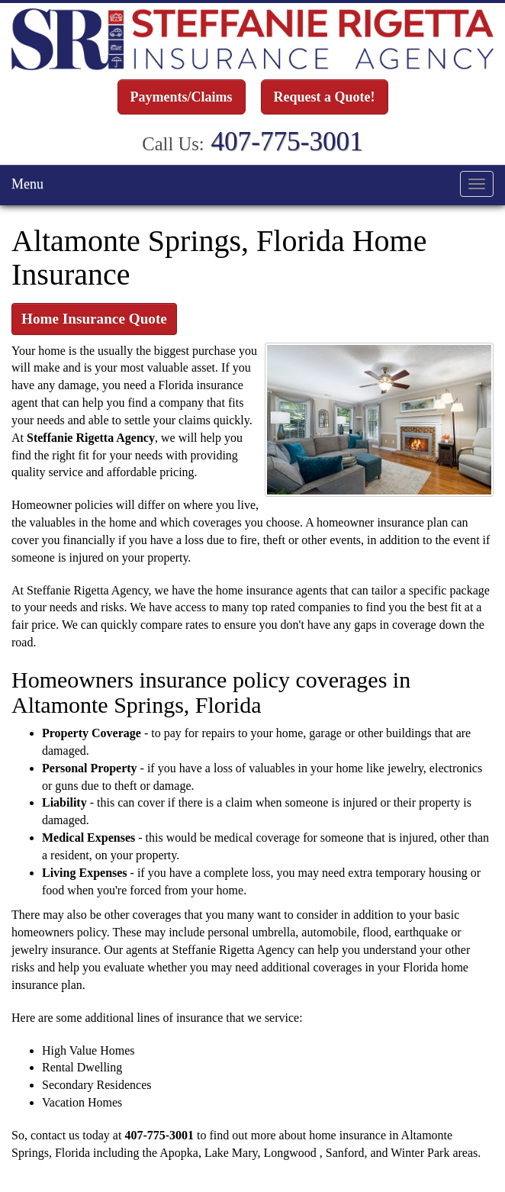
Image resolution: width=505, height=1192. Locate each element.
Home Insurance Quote (94, 318)
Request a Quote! (324, 97)
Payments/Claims (181, 97)
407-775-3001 (286, 141)
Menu (27, 183)
